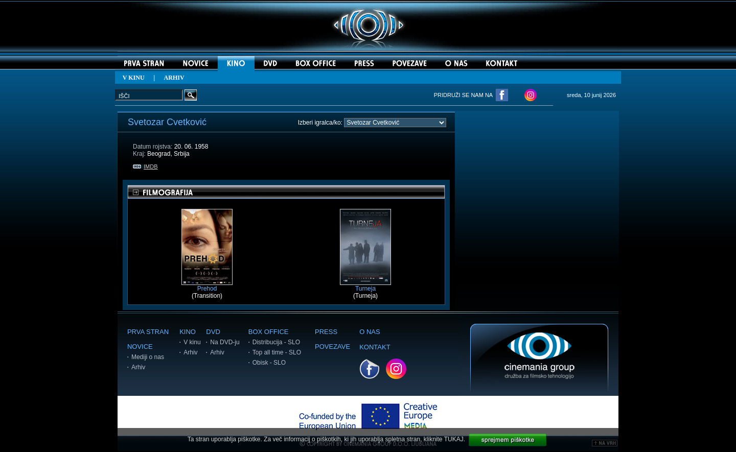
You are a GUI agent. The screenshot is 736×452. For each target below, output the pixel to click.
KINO (187, 332)
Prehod (207, 285)
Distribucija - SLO (276, 342)
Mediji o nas (147, 357)
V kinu (191, 342)
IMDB (145, 166)
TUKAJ (454, 439)
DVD (213, 332)
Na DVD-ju (224, 342)
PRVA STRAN (148, 332)
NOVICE (140, 346)
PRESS (326, 332)
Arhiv (138, 367)
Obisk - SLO (269, 362)
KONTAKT (374, 347)
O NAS (369, 332)
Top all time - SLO (276, 352)
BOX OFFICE (268, 332)
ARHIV (174, 77)
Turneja (365, 285)
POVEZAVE (332, 346)
